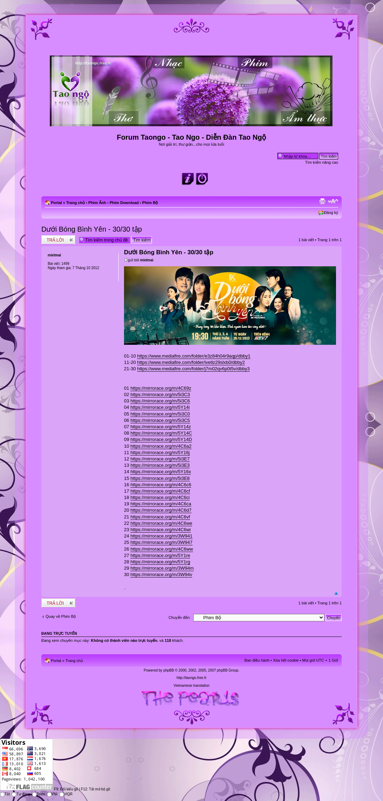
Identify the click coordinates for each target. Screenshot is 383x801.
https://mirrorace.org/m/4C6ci (160, 497)
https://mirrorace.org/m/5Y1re (160, 555)
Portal (56, 203)
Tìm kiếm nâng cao (321, 162)
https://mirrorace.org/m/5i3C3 (160, 394)
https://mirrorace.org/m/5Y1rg (160, 561)
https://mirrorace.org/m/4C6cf (160, 491)
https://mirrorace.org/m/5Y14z (160, 426)
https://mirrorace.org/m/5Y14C (161, 433)
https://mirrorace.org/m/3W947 (161, 542)
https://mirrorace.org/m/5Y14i (160, 407)
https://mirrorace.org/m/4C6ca (160, 503)
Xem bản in (322, 201)
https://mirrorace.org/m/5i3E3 (160, 465)
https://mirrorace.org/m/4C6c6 (160, 484)
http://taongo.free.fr (192, 678)
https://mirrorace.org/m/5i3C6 (160, 401)
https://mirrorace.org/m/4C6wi (160, 529)
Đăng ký (331, 212)
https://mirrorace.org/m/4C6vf (160, 517)
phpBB (168, 670)
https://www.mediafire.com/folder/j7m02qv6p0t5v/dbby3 (193, 368)
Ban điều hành (257, 660)
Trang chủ (75, 203)
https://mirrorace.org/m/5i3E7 (160, 459)
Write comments (58, 239)
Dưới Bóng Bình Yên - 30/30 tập (91, 229)
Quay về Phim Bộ (61, 616)
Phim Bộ (150, 203)
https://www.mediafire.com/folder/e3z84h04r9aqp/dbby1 (194, 356)
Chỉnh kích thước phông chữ (333, 201)
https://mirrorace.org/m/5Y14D (161, 439)
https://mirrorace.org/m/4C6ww (161, 549)
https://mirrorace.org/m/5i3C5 (160, 420)
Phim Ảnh (97, 203)
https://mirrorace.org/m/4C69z (160, 388)
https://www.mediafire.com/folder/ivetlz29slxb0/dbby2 (191, 362)
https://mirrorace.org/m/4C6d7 (161, 510)
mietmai (146, 260)
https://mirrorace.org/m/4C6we (161, 523)
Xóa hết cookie (286, 660)
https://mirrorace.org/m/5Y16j (160, 452)
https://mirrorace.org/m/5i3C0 (160, 414)
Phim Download (124, 203)
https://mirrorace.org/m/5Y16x (160, 471)
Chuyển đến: (179, 617)
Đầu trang (336, 593)
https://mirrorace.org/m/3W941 (161, 536)
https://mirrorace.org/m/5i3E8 (160, 478)
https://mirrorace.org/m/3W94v (161, 574)
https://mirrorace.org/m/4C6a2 (161, 446)
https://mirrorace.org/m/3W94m (162, 568)
